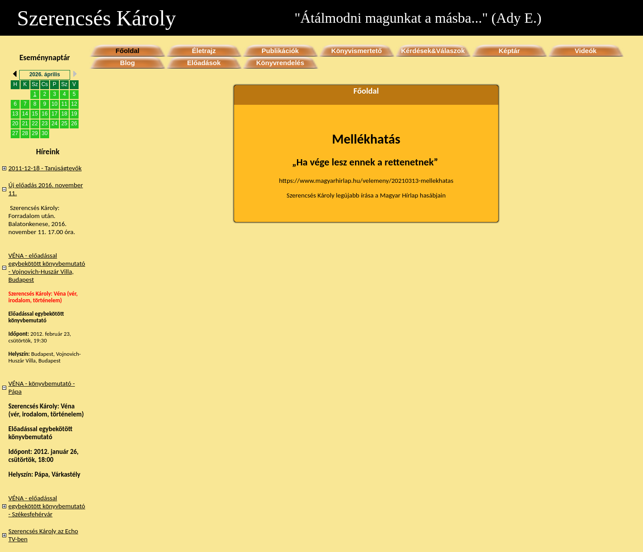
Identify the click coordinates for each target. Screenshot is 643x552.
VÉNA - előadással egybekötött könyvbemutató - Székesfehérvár (46, 506)
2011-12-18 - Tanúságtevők (45, 168)
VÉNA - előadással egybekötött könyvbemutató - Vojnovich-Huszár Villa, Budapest (46, 267)
